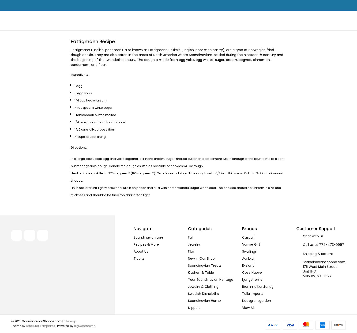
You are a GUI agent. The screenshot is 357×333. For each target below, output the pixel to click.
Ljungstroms (252, 279)
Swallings (249, 251)
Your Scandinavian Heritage (210, 279)
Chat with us (313, 236)
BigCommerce (84, 326)
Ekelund (248, 265)
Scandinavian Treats (205, 265)
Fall (190, 237)
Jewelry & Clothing (203, 286)
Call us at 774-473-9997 (323, 244)
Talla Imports (252, 293)
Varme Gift (251, 244)
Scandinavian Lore (148, 237)
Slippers (194, 307)
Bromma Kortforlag (258, 286)
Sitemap (70, 321)
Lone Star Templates (40, 326)
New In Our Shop (201, 258)
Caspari (248, 237)
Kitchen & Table (201, 272)
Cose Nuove (252, 272)
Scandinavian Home (204, 300)
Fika (191, 251)
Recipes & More (146, 244)
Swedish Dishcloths (203, 293)
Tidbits (139, 258)
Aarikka (248, 258)
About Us (141, 251)
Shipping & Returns (318, 253)
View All (248, 307)
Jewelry (194, 244)
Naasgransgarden (256, 300)
